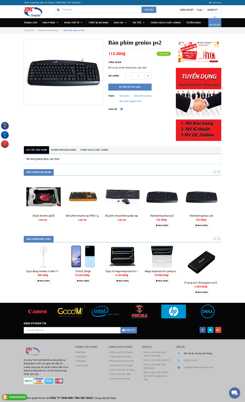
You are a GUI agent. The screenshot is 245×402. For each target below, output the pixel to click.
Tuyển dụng (193, 22)
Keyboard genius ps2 (162, 215)
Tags (111, 96)
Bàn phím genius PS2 (130, 101)
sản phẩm (214, 24)
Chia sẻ (112, 109)
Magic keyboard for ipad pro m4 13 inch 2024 (170, 271)
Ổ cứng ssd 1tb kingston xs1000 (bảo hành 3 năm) (212, 282)
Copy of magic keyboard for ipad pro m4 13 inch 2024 (135, 271)
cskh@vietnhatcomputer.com (198, 367)
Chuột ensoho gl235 (43, 215)
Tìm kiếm (149, 9)
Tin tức (139, 22)
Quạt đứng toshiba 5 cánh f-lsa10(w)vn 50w (50, 271)
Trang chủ (30, 22)
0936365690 (17, 397)
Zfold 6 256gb (83, 271)
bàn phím (124, 96)
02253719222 (191, 360)
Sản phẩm (50, 22)
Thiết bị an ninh (99, 22)
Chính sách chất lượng (166, 22)
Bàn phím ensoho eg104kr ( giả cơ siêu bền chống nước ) (97, 215)
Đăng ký (213, 9)
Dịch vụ (120, 22)
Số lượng (113, 76)
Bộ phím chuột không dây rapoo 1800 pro (128, 215)
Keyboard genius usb (201, 215)
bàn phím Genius (143, 96)
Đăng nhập (187, 9)
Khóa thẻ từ (73, 22)
